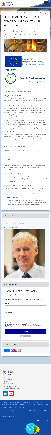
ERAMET (6, 173)
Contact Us (45, 420)
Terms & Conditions (6, 410)
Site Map (28, 413)
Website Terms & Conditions (37, 410)
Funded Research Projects (31, 13)
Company (8, 313)
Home (38, 420)
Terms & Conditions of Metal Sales (20, 410)
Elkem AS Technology (10, 197)
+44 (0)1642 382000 (11, 386)
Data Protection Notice (19, 413)
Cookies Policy (8, 413)
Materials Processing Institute (12, 185)
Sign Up (25, 331)
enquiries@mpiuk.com (12, 227)
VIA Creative (11, 416)
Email (7, 303)
